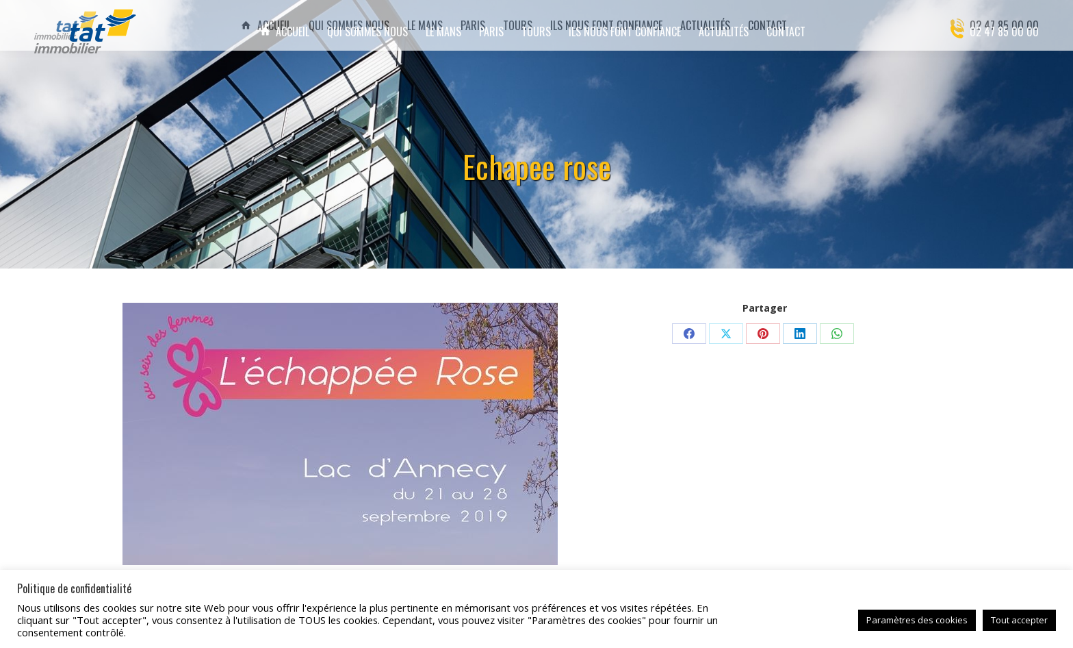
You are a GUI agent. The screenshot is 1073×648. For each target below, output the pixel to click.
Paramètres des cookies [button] (917, 620)
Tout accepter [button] (1019, 620)
